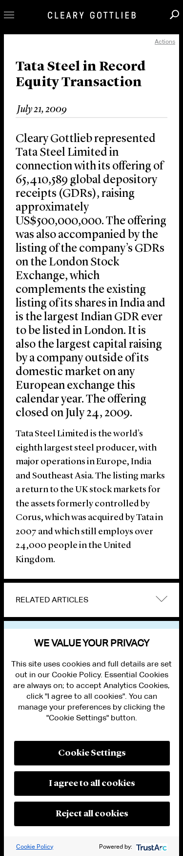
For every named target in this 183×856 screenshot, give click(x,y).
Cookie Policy (34, 846)
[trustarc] (150, 846)
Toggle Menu (9, 15)
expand (161, 599)
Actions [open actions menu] (165, 41)
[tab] (91, 599)
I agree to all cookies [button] (92, 783)
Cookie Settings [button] (92, 753)
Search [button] (174, 14)
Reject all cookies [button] (92, 813)
